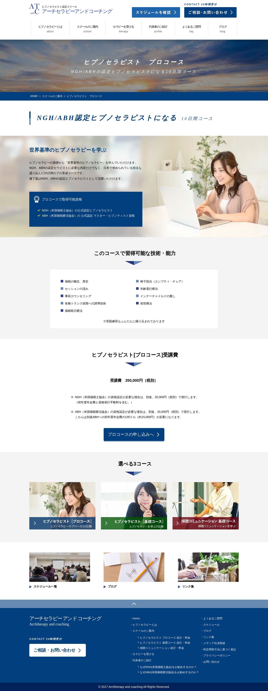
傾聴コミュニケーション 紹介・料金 (162, 648)
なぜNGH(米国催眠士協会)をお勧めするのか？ (168, 667)
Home (136, 618)
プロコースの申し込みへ (131, 434)
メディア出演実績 (214, 643)
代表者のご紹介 (158, 29)
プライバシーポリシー (217, 655)
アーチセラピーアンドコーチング (77, 8)
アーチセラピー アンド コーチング (71, 621)
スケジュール (211, 624)
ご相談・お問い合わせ (54, 650)
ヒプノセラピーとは (50, 29)
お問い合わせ (211, 661)
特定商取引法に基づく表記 (219, 649)
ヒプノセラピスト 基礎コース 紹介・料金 (165, 642)
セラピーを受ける (123, 29)
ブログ (223, 29)
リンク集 (208, 637)
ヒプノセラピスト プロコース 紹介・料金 (165, 637)
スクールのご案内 (87, 29)
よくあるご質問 (191, 29)
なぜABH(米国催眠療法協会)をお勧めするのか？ (169, 672)
